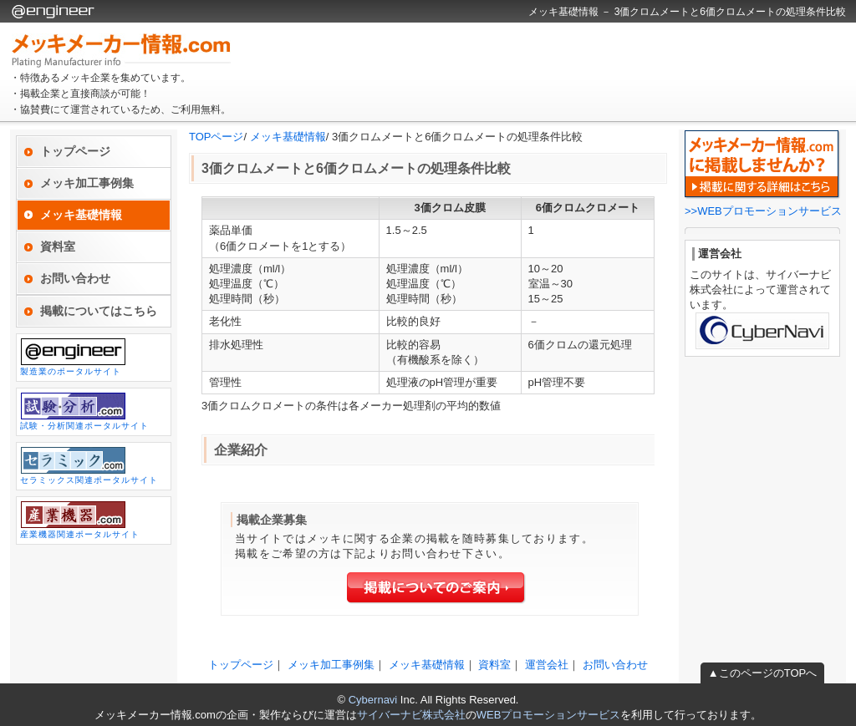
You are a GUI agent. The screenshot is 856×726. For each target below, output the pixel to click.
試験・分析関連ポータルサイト (84, 411)
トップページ (75, 151)
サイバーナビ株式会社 (411, 714)
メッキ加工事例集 (87, 183)
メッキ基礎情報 (288, 136)
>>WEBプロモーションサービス (763, 211)
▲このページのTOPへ (762, 673)
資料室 (57, 246)
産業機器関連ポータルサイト (80, 519)
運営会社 (546, 664)
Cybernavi (373, 699)
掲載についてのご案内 (436, 588)
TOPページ (216, 136)
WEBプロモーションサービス (548, 714)
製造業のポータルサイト (73, 357)
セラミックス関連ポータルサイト (89, 465)
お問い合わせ (75, 278)
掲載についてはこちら (98, 310)
